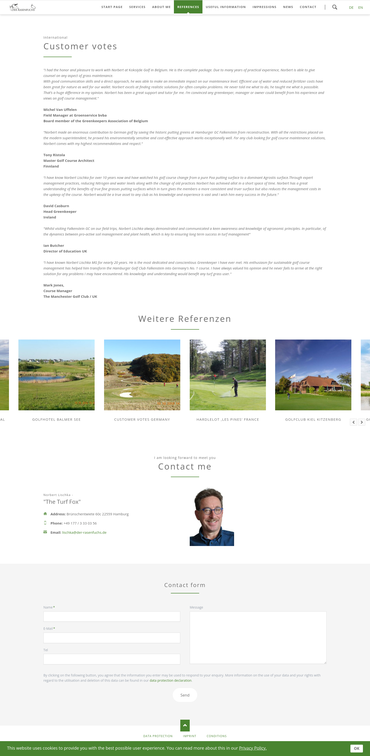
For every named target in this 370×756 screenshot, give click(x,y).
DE (351, 7)
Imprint (189, 736)
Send (185, 695)
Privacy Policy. (253, 748)
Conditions (217, 736)
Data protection (158, 736)
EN (360, 7)
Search (334, 7)
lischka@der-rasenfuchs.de (84, 532)
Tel (45, 650)
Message (196, 607)
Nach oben (185, 725)
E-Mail (51, 628)
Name (51, 607)
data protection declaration (170, 680)
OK (356, 748)
